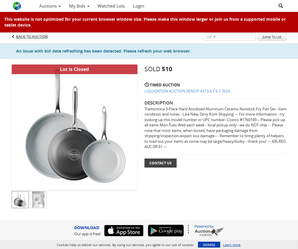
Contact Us (160, 163)
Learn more (231, 245)
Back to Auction (32, 36)
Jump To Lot (272, 36)
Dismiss (209, 245)
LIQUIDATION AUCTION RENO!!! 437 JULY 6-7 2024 (187, 91)
